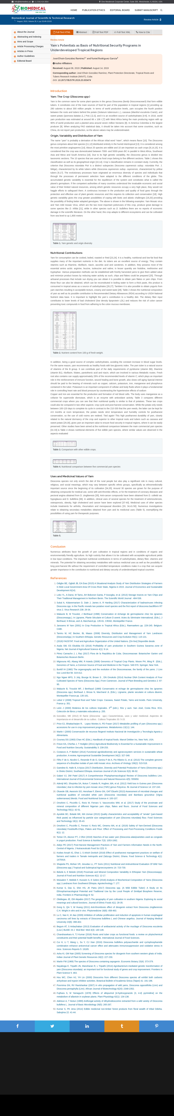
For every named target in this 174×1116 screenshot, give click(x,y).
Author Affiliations (62, 63)
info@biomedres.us (21, 2)
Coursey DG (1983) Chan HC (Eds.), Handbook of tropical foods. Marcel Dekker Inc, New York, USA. (105, 739)
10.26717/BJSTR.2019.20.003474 (74, 80)
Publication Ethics (93, 10)
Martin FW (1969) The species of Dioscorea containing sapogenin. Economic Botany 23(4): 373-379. (105, 961)
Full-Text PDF (100, 32)
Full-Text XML (122, 32)
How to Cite (143, 32)
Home (74, 10)
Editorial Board (120, 10)
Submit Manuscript (146, 10)
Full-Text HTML (62, 32)
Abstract (81, 32)
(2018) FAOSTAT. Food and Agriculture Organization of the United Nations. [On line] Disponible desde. (106, 641)
